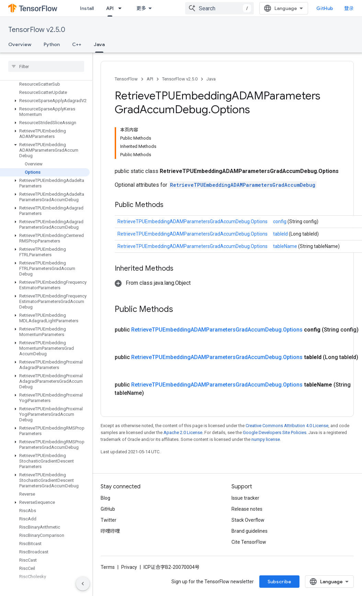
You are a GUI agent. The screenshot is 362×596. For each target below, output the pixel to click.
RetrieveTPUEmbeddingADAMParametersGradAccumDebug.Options (192, 221)
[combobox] (219, 8)
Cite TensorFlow (248, 542)
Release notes (246, 509)
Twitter (108, 520)
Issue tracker (245, 498)
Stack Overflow (247, 520)
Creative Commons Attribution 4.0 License (287, 425)
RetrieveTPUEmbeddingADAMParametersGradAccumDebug (242, 185)
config (280, 221)
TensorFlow (126, 79)
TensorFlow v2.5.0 (36, 29)
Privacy (129, 567)
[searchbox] (46, 66)
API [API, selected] (110, 8)
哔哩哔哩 (110, 531)
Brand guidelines (249, 531)
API (150, 79)
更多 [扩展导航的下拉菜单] (141, 8)
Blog (105, 498)
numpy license (265, 439)
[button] (45, 101)
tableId (281, 234)
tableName (285, 246)
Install (87, 8)
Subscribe (279, 581)
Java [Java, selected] (99, 44)
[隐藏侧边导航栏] (83, 583)
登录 (349, 8)
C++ (76, 44)
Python (52, 44)
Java (211, 79)
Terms (108, 567)
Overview (19, 44)
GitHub (324, 8)
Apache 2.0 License (182, 432)
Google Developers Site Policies (274, 432)
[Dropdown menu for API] (122, 8)
